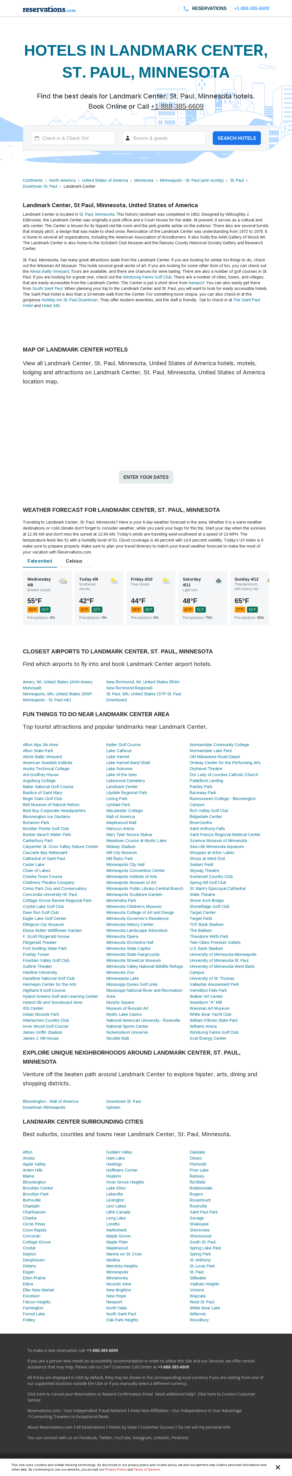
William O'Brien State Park (214, 1020)
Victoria (197, 1289)
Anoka (29, 1158)
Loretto (113, 1223)
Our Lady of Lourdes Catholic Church (224, 774)
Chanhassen (34, 1212)
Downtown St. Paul (40, 186)
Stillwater (198, 1277)
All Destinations (90, 1427)
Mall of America (120, 816)
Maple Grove (118, 1235)
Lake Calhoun (119, 750)
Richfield (197, 1182)
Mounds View (118, 1283)
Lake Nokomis (119, 768)
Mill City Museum (121, 852)
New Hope (116, 1295)
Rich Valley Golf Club (209, 810)
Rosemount (200, 1200)
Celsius (74, 561)
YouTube (122, 1437)
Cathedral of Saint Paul (44, 858)
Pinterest (179, 1437)
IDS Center (33, 1008)
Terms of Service (147, 1469)
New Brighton (118, 1289)
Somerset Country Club (211, 876)
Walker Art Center (206, 996)
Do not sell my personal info (204, 1427)
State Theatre (202, 894)
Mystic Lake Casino (124, 1014)
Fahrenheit (40, 561)
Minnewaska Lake (122, 978)
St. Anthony (200, 1259)
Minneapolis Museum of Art (131, 882)
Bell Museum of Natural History (51, 804)
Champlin (31, 1206)
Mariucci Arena (120, 828)
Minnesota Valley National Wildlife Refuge (144, 966)
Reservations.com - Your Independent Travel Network (77, 1410)
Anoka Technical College (46, 768)
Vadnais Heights (204, 1283)
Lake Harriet (117, 756)
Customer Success (158, 1427)
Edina (28, 1283)
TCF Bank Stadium (206, 924)
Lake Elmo (116, 1188)
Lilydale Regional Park (126, 792)
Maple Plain (117, 1241)
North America (62, 180)
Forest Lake (34, 1313)
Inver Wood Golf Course (45, 1026)
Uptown (113, 1107)
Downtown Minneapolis (44, 1107)
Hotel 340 (51, 305)
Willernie (198, 1313)
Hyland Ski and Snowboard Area (52, 1002)
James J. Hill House (41, 1038)
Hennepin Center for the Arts (49, 984)
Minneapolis (117, 1271)
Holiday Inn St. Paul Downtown (70, 299)
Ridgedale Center (206, 816)
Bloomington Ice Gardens (46, 816)
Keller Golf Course (123, 744)
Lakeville (114, 1194)
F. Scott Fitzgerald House (46, 936)
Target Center (203, 912)
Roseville (198, 1206)
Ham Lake (115, 1158)
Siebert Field (201, 864)
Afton (28, 1152)
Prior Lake (199, 1170)
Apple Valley (34, 1164)
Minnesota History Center (130, 924)
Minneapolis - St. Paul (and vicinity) (192, 180)
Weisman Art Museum (210, 1008)
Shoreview (200, 1229)
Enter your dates (146, 477)
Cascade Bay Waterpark (45, 852)
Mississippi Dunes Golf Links (132, 984)
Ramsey (197, 1176)
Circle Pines (34, 1223)
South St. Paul (202, 1241)
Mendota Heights (122, 1265)
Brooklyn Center (38, 1188)
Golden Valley (119, 1152)
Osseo (196, 1158)
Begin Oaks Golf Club (42, 798)
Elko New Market (38, 1289)
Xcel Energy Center (208, 1038)
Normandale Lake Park (211, 750)
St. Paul (237, 180)
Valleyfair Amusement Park (214, 984)
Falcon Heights (36, 1301)
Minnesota (144, 180)
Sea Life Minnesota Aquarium (217, 846)
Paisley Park (201, 786)
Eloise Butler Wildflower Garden (52, 930)
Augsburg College (39, 780)
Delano (29, 1265)
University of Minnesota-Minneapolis (223, 954)
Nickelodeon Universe (127, 1032)
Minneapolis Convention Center (135, 870)
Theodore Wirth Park (209, 936)
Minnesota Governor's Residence (137, 918)
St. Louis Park (202, 1265)
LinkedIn (161, 1437)
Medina (113, 1259)
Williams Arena (203, 1026)
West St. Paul (202, 1301)
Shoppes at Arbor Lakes (212, 852)
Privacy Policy (116, 1469)
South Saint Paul (47, 288)
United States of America (105, 180)
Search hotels (237, 138)
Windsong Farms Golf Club (147, 276)
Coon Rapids (34, 1229)
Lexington (115, 1200)
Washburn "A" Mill (206, 1002)
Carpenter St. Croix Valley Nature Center (60, 846)
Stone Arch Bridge (207, 900)
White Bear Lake (205, 1307)
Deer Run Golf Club (41, 912)
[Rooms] (164, 138)
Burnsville (32, 1200)
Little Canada (118, 1212)
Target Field (201, 918)
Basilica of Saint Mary (42, 792)
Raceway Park (203, 792)
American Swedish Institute (47, 762)
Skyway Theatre (204, 870)
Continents (33, 180)
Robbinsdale (201, 1188)
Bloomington (34, 1182)
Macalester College (124, 810)
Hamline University (40, 972)
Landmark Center (122, 786)
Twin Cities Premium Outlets (215, 942)
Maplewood (117, 1247)
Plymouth (198, 1164)
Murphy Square (120, 1002)
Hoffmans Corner (122, 1170)
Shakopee (199, 1223)
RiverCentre (201, 822)
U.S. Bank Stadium (206, 948)
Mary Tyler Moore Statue (129, 834)
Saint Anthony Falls (207, 828)
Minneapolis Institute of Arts (131, 876)
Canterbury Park (38, 840)
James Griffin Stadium (42, 1032)
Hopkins (113, 1176)
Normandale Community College (219, 744)
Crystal (29, 1247)
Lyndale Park (118, 804)
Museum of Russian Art (127, 1008)
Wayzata (197, 1295)
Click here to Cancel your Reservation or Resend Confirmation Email (90, 1394)
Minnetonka (117, 1277)
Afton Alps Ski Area (40, 744)
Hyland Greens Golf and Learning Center (60, 996)
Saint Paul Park (204, 1212)
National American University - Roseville (143, 1020)
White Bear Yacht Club (210, 1014)
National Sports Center (127, 1026)
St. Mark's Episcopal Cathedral (218, 888)
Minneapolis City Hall (125, 864)
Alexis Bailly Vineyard (49, 271)
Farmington (33, 1307)
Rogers (196, 1194)
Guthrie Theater (37, 966)
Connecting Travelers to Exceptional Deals (70, 1416)
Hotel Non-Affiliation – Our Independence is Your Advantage (186, 1410)
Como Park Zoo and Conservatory (55, 888)
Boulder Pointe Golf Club (46, 828)
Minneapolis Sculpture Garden (134, 894)
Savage (197, 1217)
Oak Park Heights (122, 1319)
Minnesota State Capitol (128, 948)
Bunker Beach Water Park (47, 834)
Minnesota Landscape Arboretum (137, 930)
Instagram (142, 1437)
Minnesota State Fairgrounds (133, 954)
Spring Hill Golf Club (208, 882)
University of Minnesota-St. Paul (219, 960)
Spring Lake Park (205, 1247)
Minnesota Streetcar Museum (133, 960)
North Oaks (116, 1307)
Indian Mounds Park (41, 1014)
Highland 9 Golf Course (44, 990)
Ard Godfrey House (41, 774)
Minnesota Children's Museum (133, 906)
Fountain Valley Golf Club (46, 960)
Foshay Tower (36, 954)
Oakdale (197, 1152)
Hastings (114, 1164)
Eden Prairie (34, 1277)
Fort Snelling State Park (45, 948)
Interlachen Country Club (46, 1020)
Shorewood (200, 1235)
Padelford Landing (206, 780)
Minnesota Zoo (120, 972)
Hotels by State (123, 1427)
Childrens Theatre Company (48, 882)
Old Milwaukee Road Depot (215, 756)
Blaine (28, 1176)
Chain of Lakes (36, 870)
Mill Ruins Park (119, 858)
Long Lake (116, 1217)
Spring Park (200, 1253)
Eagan (29, 1271)
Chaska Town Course (42, 876)
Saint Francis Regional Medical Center (225, 834)
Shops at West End (207, 858)
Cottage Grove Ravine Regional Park (57, 900)
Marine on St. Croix (124, 1253)
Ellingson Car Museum (43, 924)
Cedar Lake (33, 864)
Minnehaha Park (121, 900)
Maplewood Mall (121, 822)
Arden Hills (32, 1170)
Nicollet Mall (117, 1038)
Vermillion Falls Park (208, 990)
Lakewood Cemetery (125, 780)
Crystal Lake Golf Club (43, 906)
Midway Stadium (120, 846)
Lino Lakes (116, 1206)
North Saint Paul (121, 1313)
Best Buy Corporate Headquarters (54, 810)
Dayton (29, 1253)
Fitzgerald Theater (40, 942)
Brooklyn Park (36, 1194)
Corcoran (31, 1235)
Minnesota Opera (122, 936)
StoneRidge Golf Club (210, 906)
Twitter (105, 1437)
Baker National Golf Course (48, 786)
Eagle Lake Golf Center (44, 918)
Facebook (88, 1437)
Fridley (29, 1319)
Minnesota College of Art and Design (140, 912)
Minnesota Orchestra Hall (129, 942)
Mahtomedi (116, 1229)
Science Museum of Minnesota (218, 840)
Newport (196, 282)
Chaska (29, 1217)
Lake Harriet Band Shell (128, 762)
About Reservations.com (50, 1427)
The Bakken (201, 930)
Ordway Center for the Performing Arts (225, 762)
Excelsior (31, 1295)
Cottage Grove (37, 1241)
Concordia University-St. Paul (50, 894)
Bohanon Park (36, 822)
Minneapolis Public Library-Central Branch (144, 888)
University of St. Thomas (212, 978)
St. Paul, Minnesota (97, 214)
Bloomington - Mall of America (50, 1101)
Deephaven (34, 1259)
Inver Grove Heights (125, 1182)
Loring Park (116, 798)
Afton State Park (38, 750)
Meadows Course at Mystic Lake (136, 840)
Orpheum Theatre (206, 768)
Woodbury (199, 1319)
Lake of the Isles (121, 774)
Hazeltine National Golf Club (49, 978)
